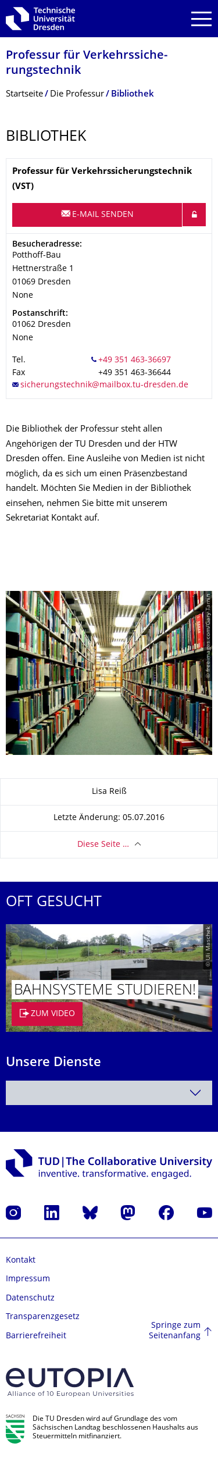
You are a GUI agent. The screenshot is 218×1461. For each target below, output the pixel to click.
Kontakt (20, 1260)
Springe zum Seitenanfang (175, 1331)
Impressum (28, 1279)
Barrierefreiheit (36, 1336)
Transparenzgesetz (43, 1317)
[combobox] (109, 1093)
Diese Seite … (103, 845)
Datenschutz (30, 1298)
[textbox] (109, 1093)
